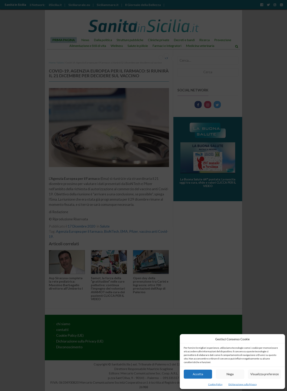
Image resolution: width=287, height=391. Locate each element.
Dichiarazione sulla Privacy (242, 384)
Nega (230, 374)
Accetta (198, 374)
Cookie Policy (215, 384)
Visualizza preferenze (264, 374)
